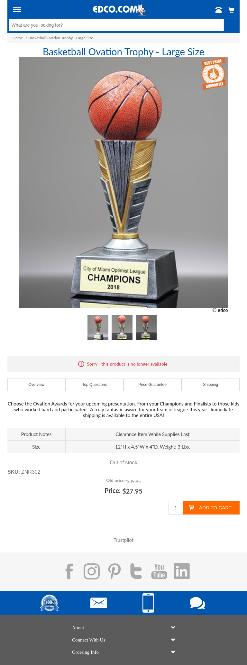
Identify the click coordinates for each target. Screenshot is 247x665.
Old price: (115, 480)
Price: (113, 490)
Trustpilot (123, 540)
